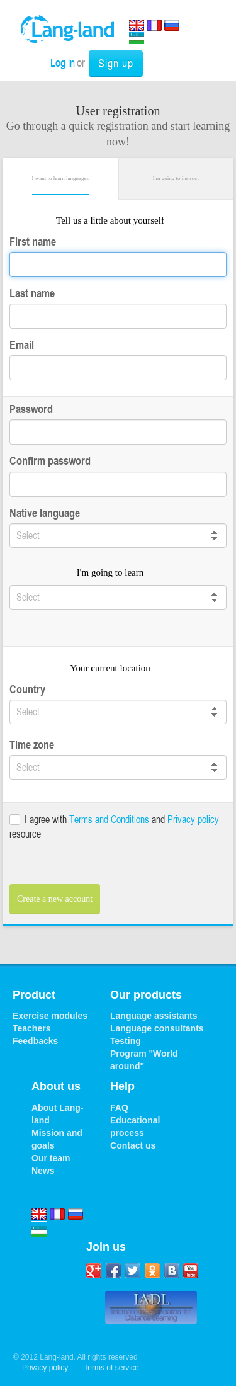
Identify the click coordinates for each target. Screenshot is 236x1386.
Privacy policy (193, 819)
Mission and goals (56, 1139)
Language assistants (154, 1016)
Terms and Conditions (109, 819)
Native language (44, 513)
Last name (32, 293)
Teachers (31, 1028)
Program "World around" (144, 1059)
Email (21, 345)
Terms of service (111, 1367)
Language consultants (157, 1028)
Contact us (132, 1145)
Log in (62, 62)
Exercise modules (50, 1016)
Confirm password (50, 461)
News (43, 1171)
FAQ (119, 1108)
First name (32, 241)
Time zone (31, 745)
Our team (50, 1158)
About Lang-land (57, 1114)
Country (27, 689)
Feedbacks (35, 1041)
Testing (125, 1041)
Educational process (135, 1126)
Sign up (115, 63)
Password (31, 409)
